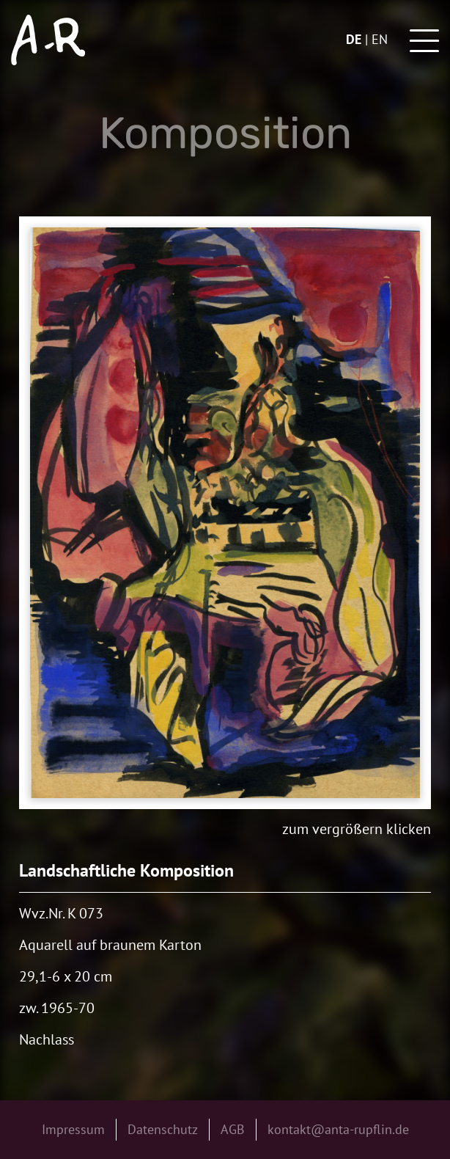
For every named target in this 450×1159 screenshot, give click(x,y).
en (380, 39)
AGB (233, 1129)
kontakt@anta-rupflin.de (338, 1129)
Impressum (73, 1129)
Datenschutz (163, 1129)
